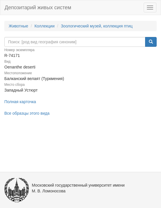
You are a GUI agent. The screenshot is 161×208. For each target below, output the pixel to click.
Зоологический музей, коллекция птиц (96, 26)
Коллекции (44, 26)
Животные (18, 26)
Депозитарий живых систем (38, 7)
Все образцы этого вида (26, 113)
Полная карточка (20, 101)
